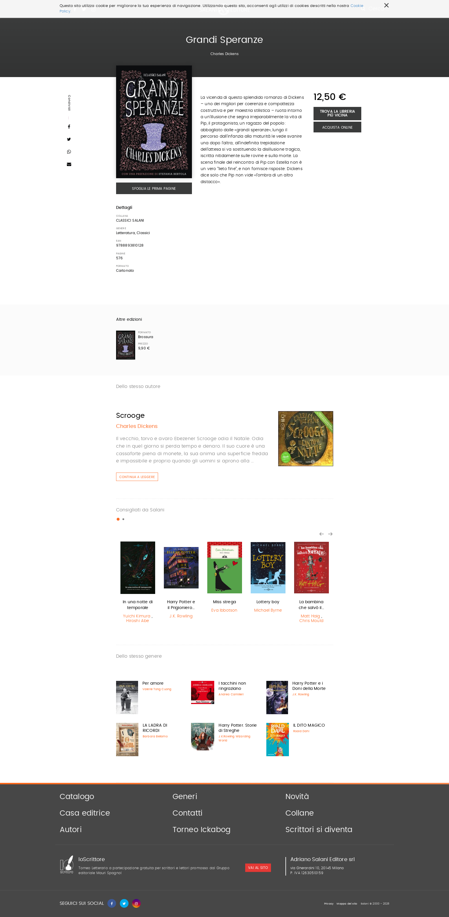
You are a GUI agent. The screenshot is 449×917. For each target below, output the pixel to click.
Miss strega (224, 602)
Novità (297, 797)
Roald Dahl (301, 731)
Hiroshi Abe (137, 621)
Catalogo (77, 797)
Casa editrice (85, 813)
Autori (71, 830)
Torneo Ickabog (202, 830)
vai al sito (258, 867)
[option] (137, 583)
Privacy (328, 904)
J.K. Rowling (181, 616)
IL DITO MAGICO (309, 725)
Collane (299, 813)
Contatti (188, 813)
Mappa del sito (347, 904)
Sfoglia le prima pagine (154, 188)
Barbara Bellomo (155, 736)
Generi (185, 797)
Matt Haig (310, 616)
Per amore (153, 683)
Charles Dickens (224, 54)
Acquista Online (337, 127)
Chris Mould (311, 621)
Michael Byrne (268, 610)
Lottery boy (267, 602)
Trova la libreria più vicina (337, 113)
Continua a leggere (137, 477)
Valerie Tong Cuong (157, 689)
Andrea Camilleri (231, 694)
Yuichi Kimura (137, 616)
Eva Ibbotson (224, 610)
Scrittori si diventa (319, 830)
